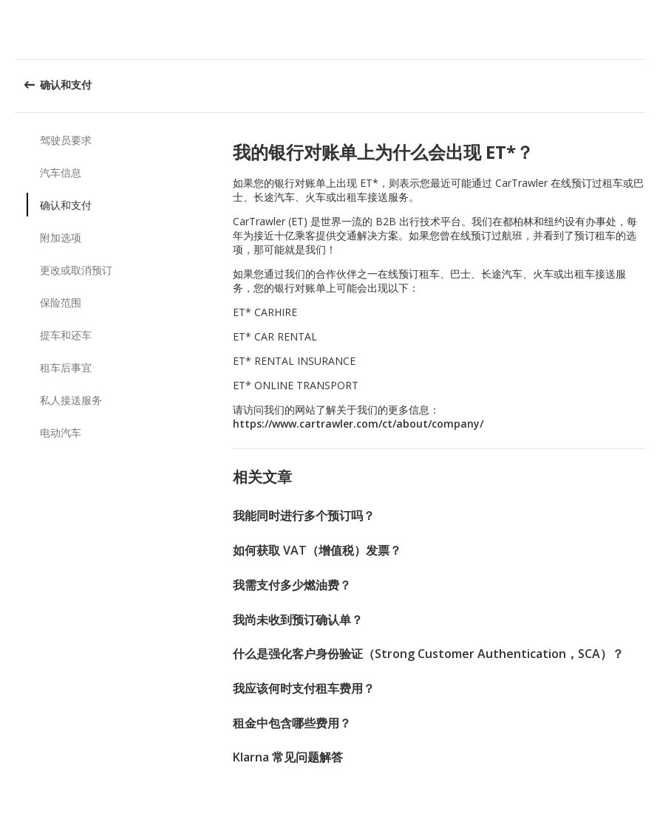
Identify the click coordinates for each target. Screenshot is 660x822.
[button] (643, 29)
